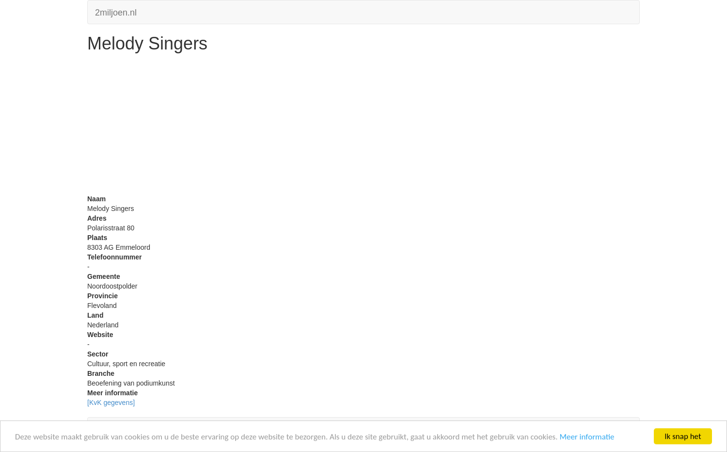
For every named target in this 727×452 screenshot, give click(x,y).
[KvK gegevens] (111, 402)
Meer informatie (586, 437)
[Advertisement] (363, 126)
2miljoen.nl (116, 11)
